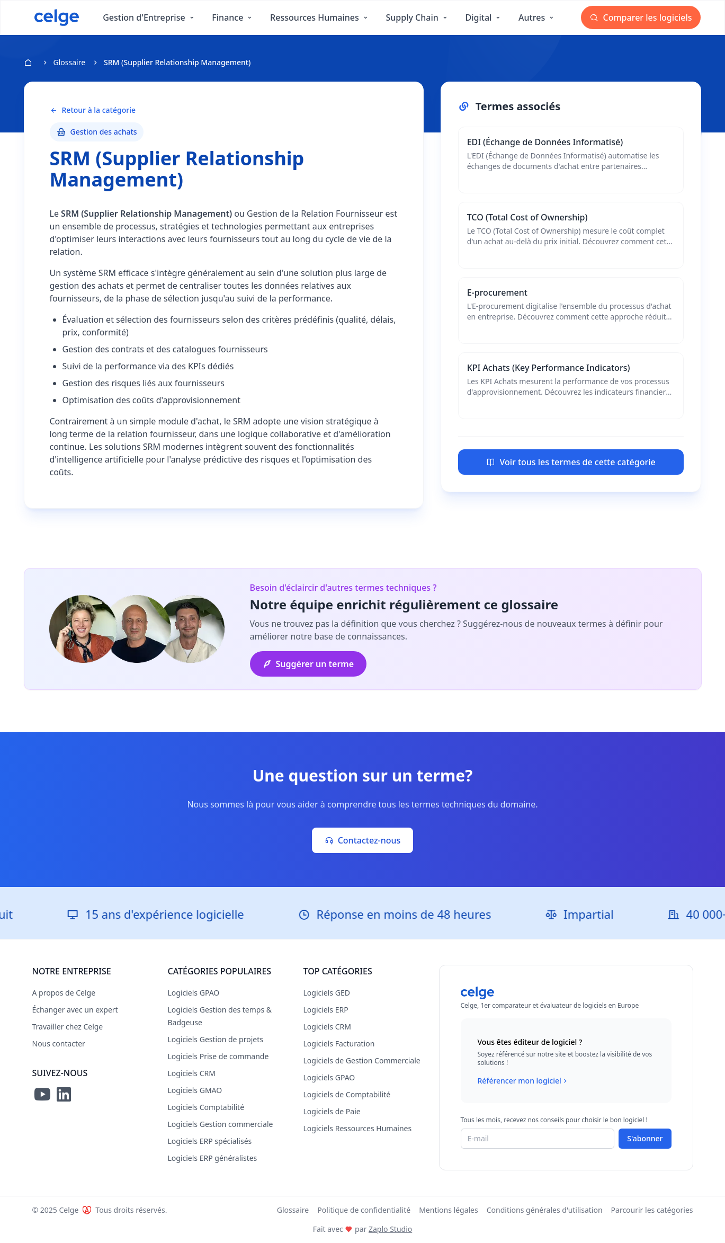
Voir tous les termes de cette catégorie (570, 462)
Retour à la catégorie (93, 110)
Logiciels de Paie (332, 1111)
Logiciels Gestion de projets (215, 1039)
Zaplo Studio (390, 1229)
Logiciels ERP (325, 1010)
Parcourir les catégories (652, 1210)
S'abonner (645, 1138)
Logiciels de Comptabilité (347, 1094)
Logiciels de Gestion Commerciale (361, 1060)
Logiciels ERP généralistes (212, 1158)
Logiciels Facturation (339, 1043)
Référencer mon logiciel (523, 1081)
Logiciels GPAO (194, 993)
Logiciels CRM (192, 1073)
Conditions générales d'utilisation (545, 1210)
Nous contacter (58, 1043)
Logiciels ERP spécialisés (210, 1141)
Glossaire (69, 62)
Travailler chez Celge (67, 1027)
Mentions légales (448, 1210)
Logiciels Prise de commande (218, 1056)
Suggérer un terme (308, 664)
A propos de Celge (64, 993)
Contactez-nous (363, 840)
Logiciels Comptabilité (206, 1107)
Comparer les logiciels (640, 17)
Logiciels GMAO (195, 1090)
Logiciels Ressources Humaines (357, 1128)
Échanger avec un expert (75, 1010)
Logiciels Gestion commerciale (220, 1124)
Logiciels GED (326, 993)
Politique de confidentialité (363, 1210)
